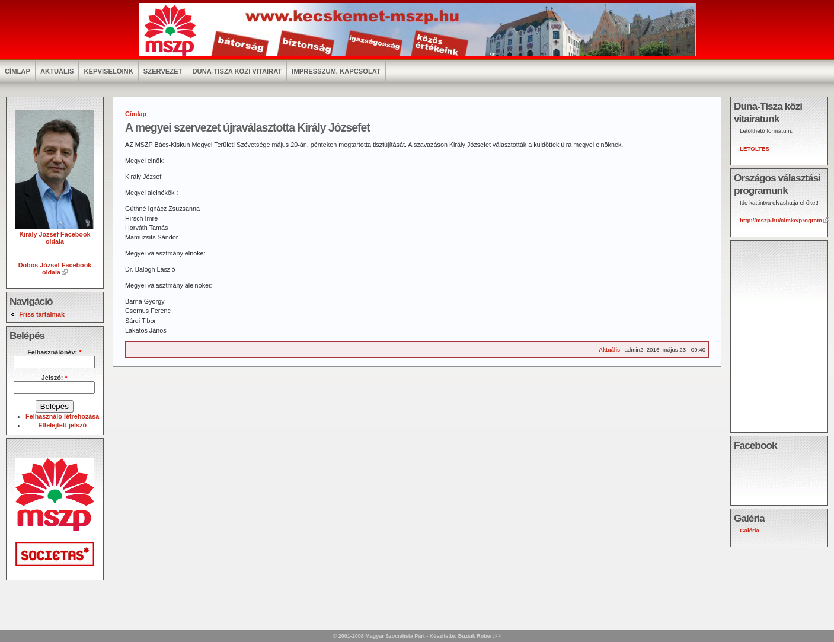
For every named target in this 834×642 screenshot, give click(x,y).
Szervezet (163, 71)
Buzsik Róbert (476, 636)
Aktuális (57, 71)
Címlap (17, 71)
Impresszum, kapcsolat (336, 71)
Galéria (749, 530)
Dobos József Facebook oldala (55, 268)
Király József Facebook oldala (54, 234)
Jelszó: (54, 377)
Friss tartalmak (42, 314)
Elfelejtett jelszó (62, 425)
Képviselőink (108, 71)
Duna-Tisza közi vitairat (237, 71)
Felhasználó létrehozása (62, 416)
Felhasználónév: (54, 352)
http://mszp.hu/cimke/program (781, 220)
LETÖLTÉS (754, 148)
